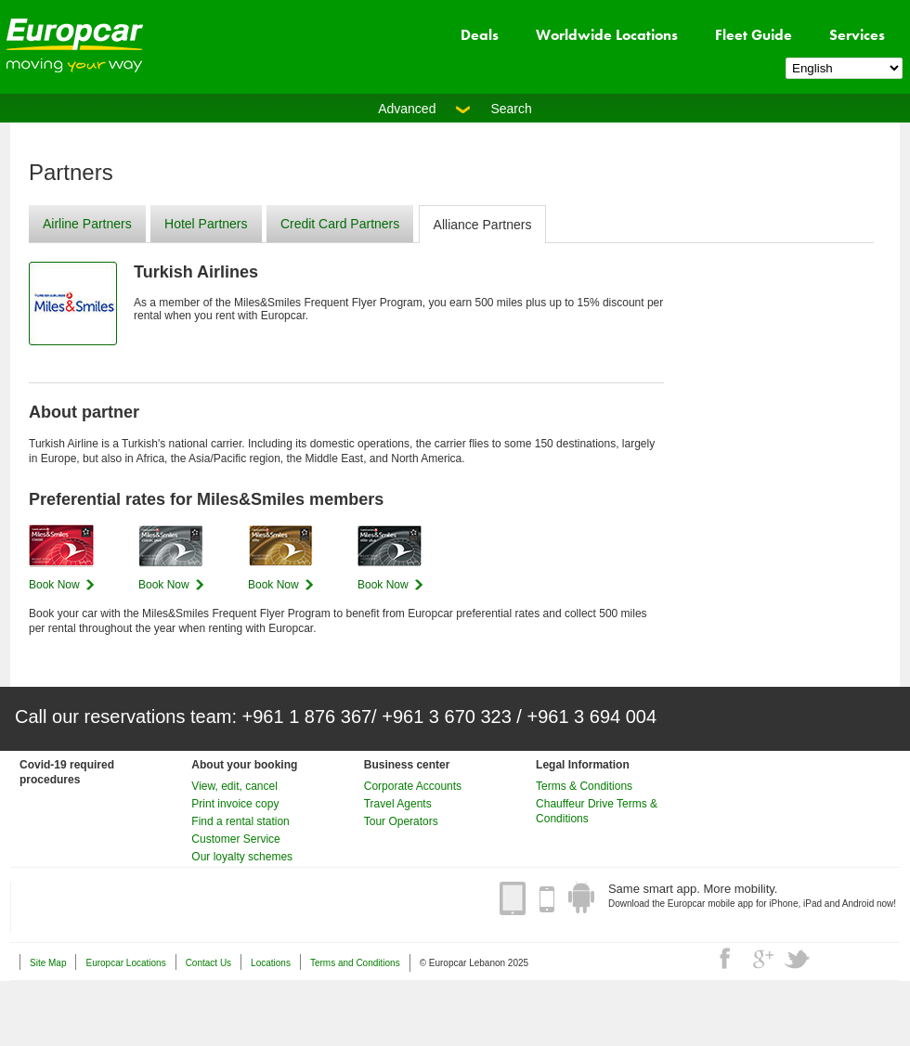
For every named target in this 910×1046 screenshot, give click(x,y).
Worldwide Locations (607, 35)
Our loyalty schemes (241, 856)
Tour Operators (401, 821)
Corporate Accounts (413, 786)
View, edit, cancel (234, 786)
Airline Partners (87, 223)
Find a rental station (240, 821)
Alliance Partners (483, 224)
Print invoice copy (235, 803)
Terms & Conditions (584, 786)
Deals (480, 35)
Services (857, 35)
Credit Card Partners (339, 223)
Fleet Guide (753, 35)
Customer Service (235, 839)
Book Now (54, 584)
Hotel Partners (205, 223)
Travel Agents (398, 803)
